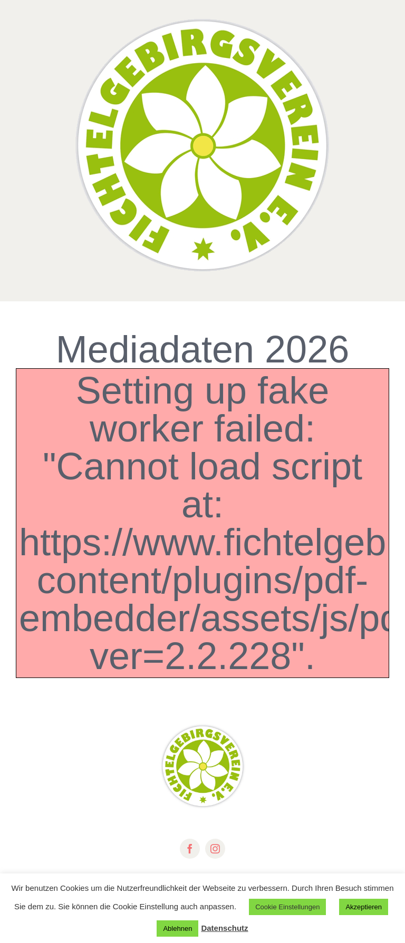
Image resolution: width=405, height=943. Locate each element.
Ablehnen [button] (177, 928)
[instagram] (215, 849)
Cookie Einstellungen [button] (287, 907)
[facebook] (190, 849)
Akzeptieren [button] (363, 907)
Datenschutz (224, 928)
